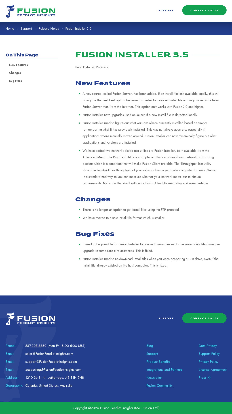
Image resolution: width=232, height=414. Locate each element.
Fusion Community (159, 385)
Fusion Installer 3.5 (78, 28)
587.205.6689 (35, 345)
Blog (149, 345)
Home (9, 28)
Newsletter (154, 377)
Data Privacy (208, 345)
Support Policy (209, 353)
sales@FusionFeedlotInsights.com (49, 353)
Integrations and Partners (164, 369)
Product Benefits (158, 361)
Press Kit (205, 377)
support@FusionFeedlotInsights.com (51, 361)
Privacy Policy (208, 361)
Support (26, 28)
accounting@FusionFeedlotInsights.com (53, 369)
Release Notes (49, 28)
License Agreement (213, 369)
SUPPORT (166, 10)
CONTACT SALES (204, 10)
